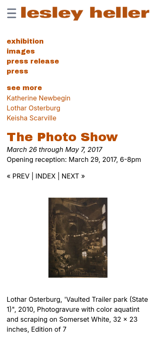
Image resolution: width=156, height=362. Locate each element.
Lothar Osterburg (33, 108)
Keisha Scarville (31, 118)
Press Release (33, 61)
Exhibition (25, 41)
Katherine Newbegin (39, 98)
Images (21, 51)
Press (17, 71)
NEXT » (73, 176)
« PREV (18, 176)
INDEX (45, 176)
